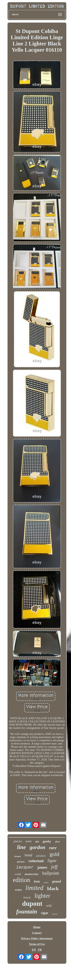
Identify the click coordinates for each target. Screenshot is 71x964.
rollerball (36, 861)
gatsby (47, 841)
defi (37, 841)
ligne (51, 860)
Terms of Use (37, 944)
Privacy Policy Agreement (37, 938)
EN (34, 949)
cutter (46, 882)
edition (21, 880)
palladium (41, 855)
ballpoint (50, 873)
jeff (54, 867)
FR (40, 949)
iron (37, 881)
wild (48, 905)
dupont (32, 903)
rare (53, 847)
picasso (21, 861)
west (28, 841)
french (27, 897)
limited (34, 887)
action (18, 889)
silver (57, 841)
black (53, 888)
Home (36, 927)
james (42, 867)
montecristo (31, 874)
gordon (37, 847)
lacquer (25, 867)
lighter (42, 895)
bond (28, 855)
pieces (18, 841)
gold (54, 854)
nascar (54, 914)
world (18, 874)
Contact (37, 932)
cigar (44, 913)
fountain (26, 911)
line (21, 847)
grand (56, 881)
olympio (17, 856)
